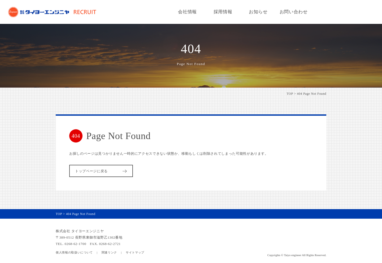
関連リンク (109, 252)
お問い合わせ (294, 11)
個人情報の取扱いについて (74, 252)
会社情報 (187, 11)
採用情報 (223, 11)
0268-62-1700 (75, 244)
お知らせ (258, 11)
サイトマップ (135, 252)
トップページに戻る (101, 171)
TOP (290, 94)
